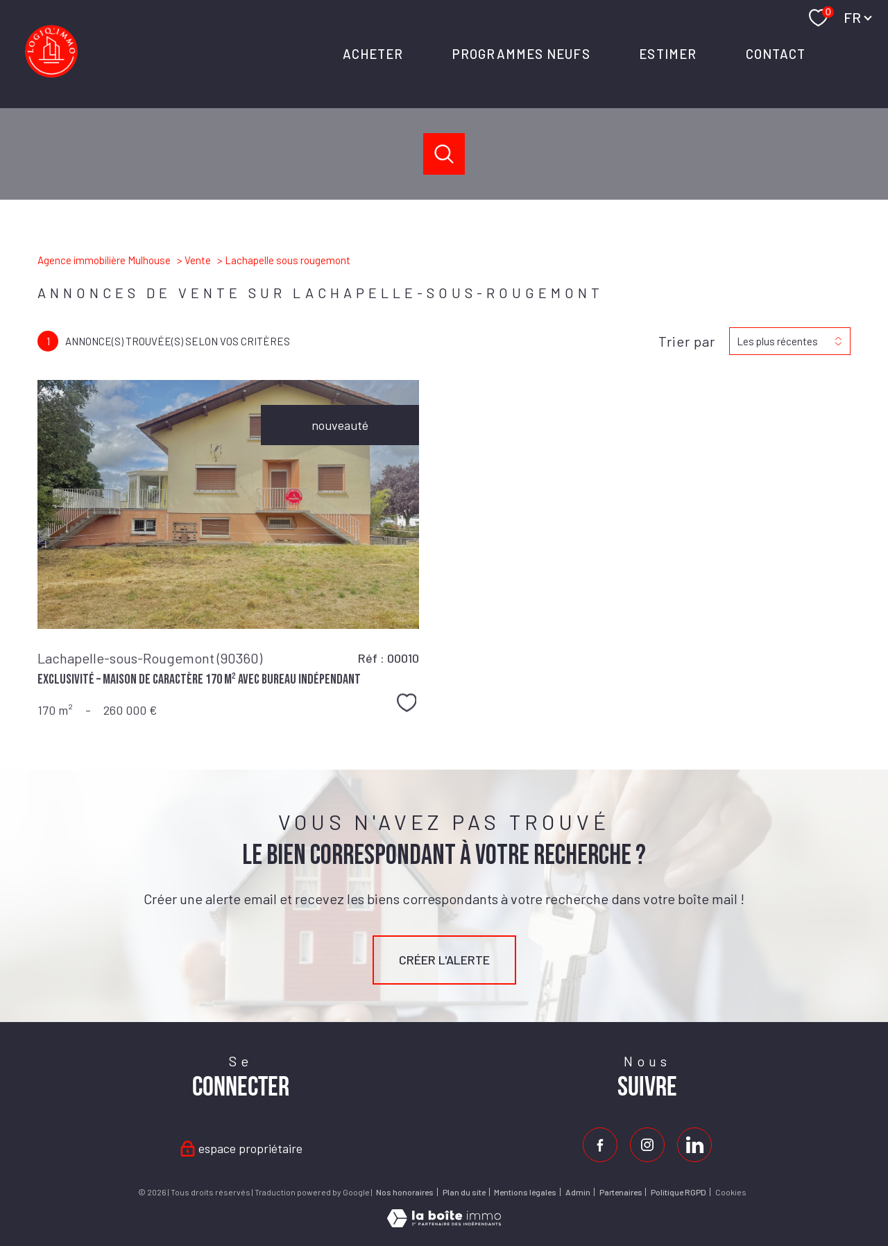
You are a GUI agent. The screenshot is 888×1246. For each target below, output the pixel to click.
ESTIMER (668, 54)
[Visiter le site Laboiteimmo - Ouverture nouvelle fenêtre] (444, 1222)
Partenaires (620, 1192)
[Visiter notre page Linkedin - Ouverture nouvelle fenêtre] (694, 1144)
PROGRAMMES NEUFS (521, 54)
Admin (577, 1192)
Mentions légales (525, 1192)
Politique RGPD (678, 1192)
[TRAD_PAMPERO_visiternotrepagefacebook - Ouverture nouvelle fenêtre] (600, 1144)
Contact (775, 54)
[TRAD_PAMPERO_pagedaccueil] (51, 72)
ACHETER (372, 54)
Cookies (730, 1192)
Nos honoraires (405, 1192)
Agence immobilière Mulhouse (104, 260)
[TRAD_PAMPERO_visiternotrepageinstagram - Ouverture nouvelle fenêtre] (647, 1144)
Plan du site (464, 1192)
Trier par (686, 341)
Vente (198, 260)
